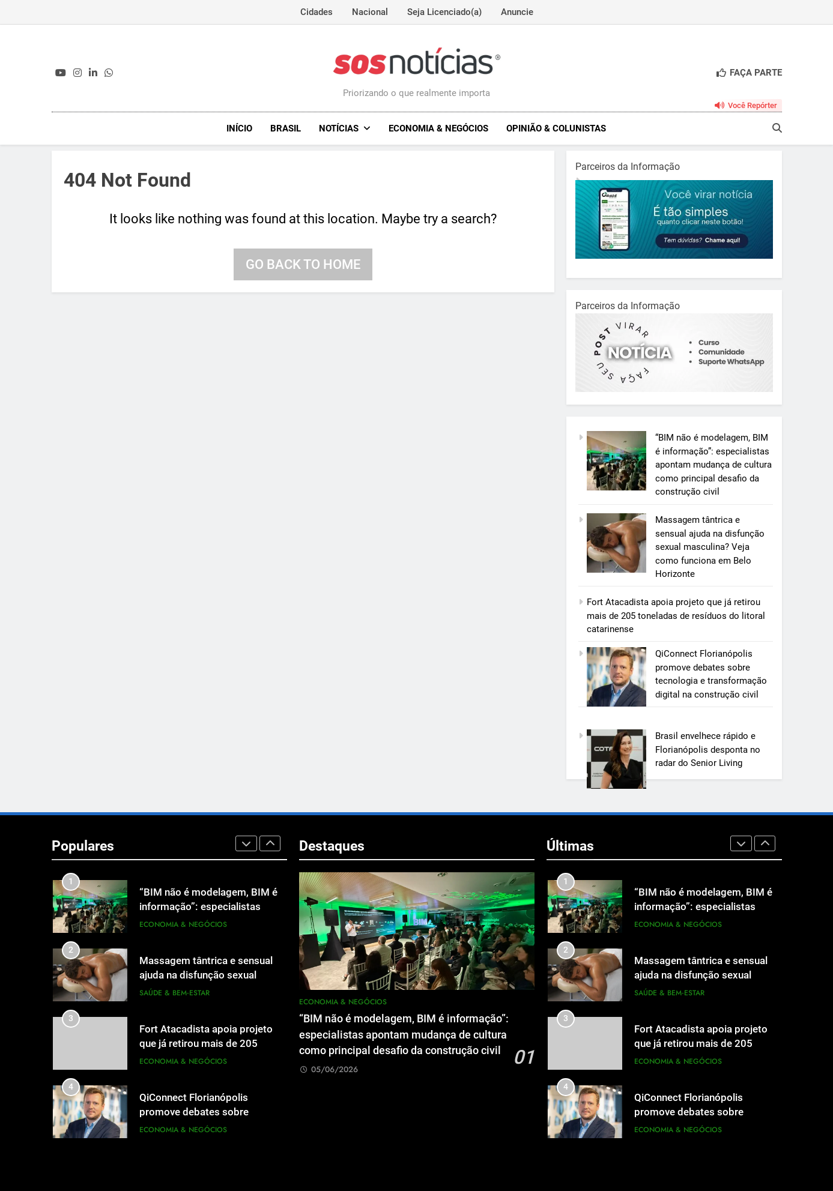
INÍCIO (239, 128)
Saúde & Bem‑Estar (174, 992)
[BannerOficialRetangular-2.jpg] (674, 389)
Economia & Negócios (438, 128)
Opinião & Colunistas (556, 128)
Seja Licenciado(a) (444, 12)
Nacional (370, 12)
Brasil (285, 128)
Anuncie (517, 12)
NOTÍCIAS (339, 128)
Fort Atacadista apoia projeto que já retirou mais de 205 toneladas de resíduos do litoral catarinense (676, 616)
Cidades (316, 12)
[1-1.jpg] (674, 255)
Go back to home (303, 264)
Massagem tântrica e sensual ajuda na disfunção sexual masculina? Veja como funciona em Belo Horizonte (710, 546)
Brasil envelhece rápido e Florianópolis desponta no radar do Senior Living (707, 749)
